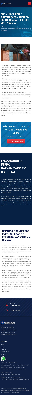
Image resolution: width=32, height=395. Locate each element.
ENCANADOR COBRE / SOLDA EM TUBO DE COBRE (13, 367)
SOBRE (2, 347)
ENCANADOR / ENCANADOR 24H (9, 362)
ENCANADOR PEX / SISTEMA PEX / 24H (10, 374)
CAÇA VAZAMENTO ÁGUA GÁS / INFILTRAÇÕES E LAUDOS (15, 365)
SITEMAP (3, 354)
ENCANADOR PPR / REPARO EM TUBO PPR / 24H (13, 377)
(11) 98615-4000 (15, 305)
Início (2, 26)
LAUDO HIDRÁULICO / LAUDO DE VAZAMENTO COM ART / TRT (16, 379)
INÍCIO (2, 344)
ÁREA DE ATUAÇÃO (5, 351)
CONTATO (3, 349)
